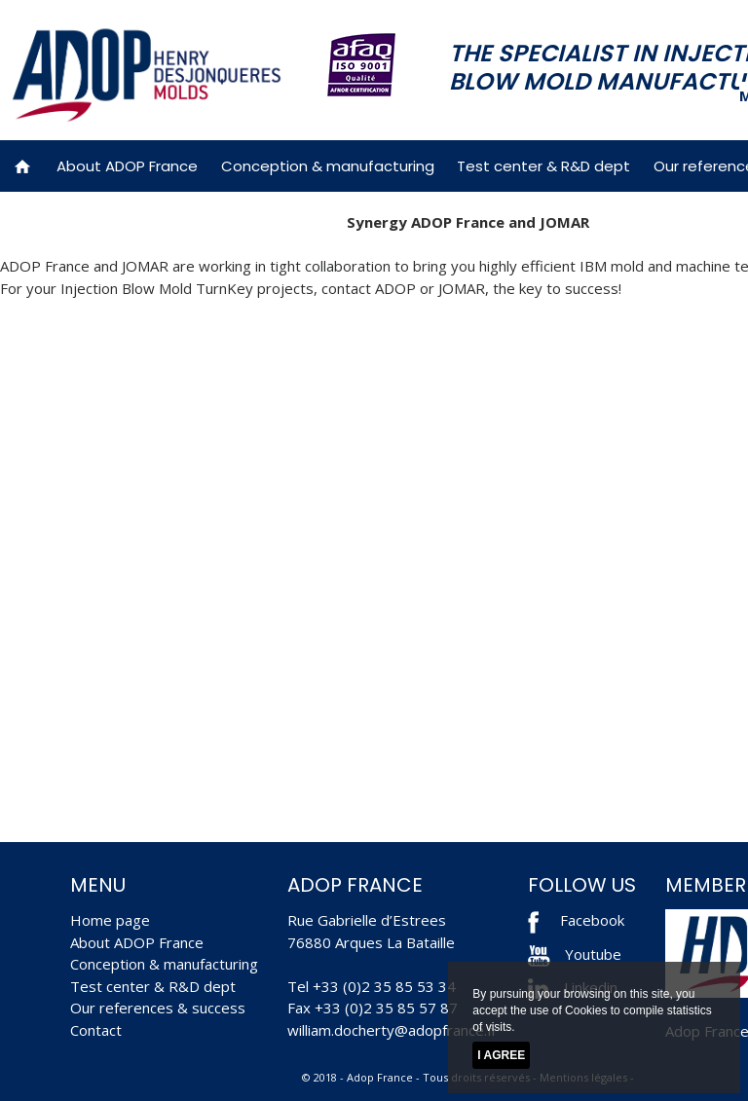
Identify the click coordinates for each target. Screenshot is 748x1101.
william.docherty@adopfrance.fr (392, 1030)
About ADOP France (127, 166)
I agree (501, 1055)
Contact (96, 1030)
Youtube (574, 954)
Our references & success (157, 1007)
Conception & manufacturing (327, 166)
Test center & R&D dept (543, 166)
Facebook (592, 920)
